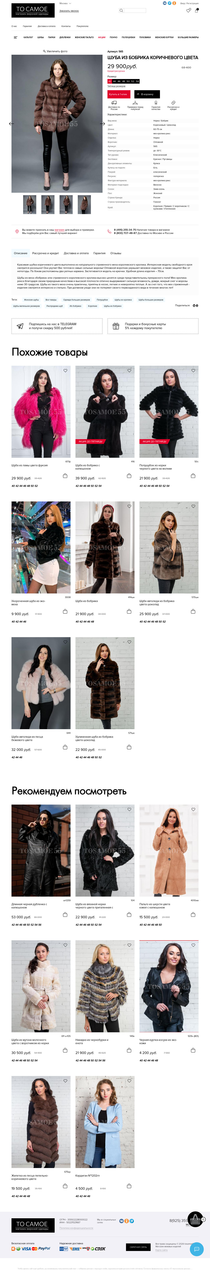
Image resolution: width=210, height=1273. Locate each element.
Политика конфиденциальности (76, 1228)
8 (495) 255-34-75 (125, 229)
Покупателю (82, 26)
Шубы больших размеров (151, 300)
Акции (101, 37)
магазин (59, 229)
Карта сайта (162, 1250)
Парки (51, 37)
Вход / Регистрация (189, 3)
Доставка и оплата (46, 26)
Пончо (113, 37)
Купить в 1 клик (118, 94)
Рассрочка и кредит (45, 253)
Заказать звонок (69, 10)
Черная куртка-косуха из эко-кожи (158, 1041)
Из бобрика (75, 306)
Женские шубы (31, 300)
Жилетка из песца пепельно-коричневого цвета (29, 1177)
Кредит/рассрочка (116, 71)
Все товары (51, 300)
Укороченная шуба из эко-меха (28, 603)
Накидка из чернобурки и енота (91, 1041)
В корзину (147, 94)
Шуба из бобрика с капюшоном (87, 467)
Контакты (66, 26)
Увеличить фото (57, 51)
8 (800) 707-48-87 (125, 233)
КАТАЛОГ (28, 37)
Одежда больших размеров (76, 300)
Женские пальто (84, 37)
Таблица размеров (116, 86)
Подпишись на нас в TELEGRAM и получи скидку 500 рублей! (52, 326)
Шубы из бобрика (112, 306)
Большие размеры (188, 37)
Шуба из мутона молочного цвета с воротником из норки (30, 1041)
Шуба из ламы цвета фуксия (29, 465)
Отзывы (115, 253)
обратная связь (138, 1247)
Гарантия (27, 26)
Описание (20, 253)
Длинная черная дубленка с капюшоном (29, 906)
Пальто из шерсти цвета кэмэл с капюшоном (154, 906)
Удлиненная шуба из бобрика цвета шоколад (94, 738)
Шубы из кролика (123, 300)
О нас (14, 26)
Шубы (40, 37)
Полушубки (128, 37)
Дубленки (64, 37)
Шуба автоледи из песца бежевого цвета (27, 738)
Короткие (92, 306)
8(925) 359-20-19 (184, 1220)
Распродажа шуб (55, 306)
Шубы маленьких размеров (26, 306)
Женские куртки (164, 37)
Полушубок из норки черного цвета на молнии (155, 467)
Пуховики (145, 37)
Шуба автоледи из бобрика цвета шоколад (156, 603)
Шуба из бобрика (86, 601)
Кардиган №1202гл (87, 1175)
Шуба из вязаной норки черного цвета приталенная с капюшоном (94, 906)
